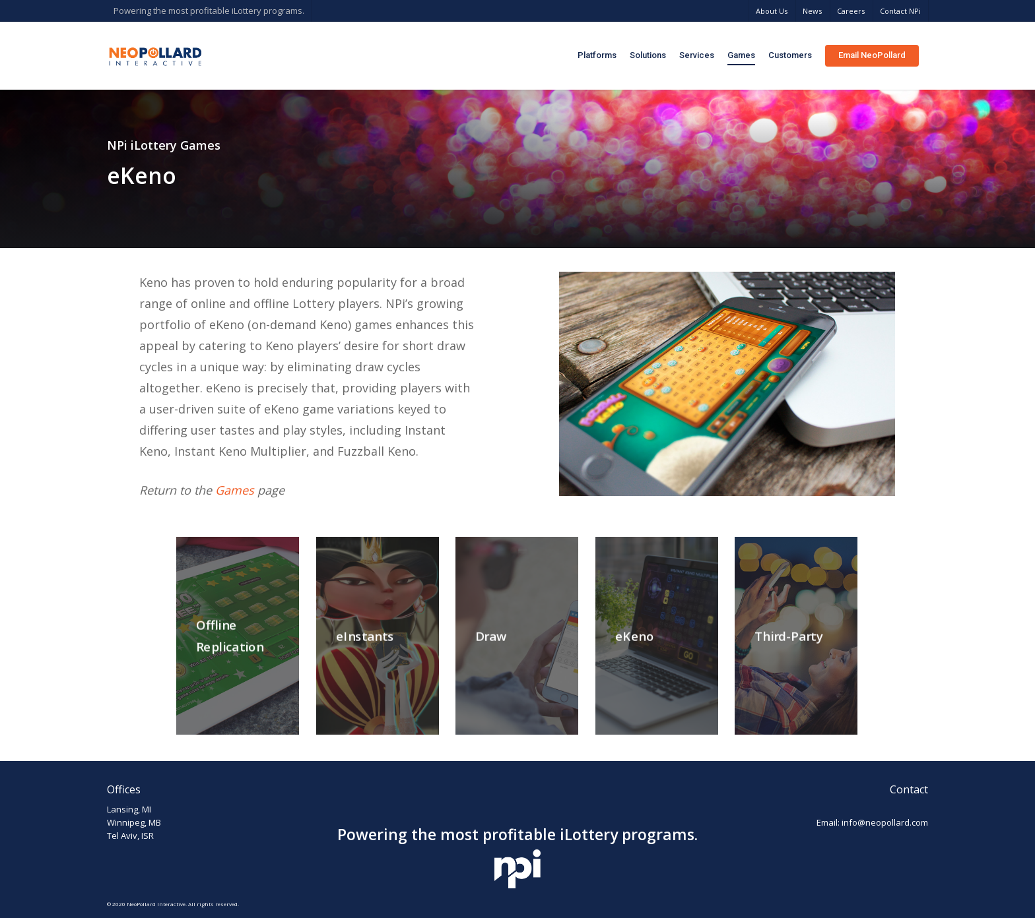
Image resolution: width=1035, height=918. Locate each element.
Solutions (648, 55)
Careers (851, 11)
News (812, 11)
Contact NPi (900, 11)
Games (741, 55)
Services (696, 55)
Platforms (597, 55)
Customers (790, 55)
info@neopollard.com (885, 822)
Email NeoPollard (872, 55)
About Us (771, 11)
